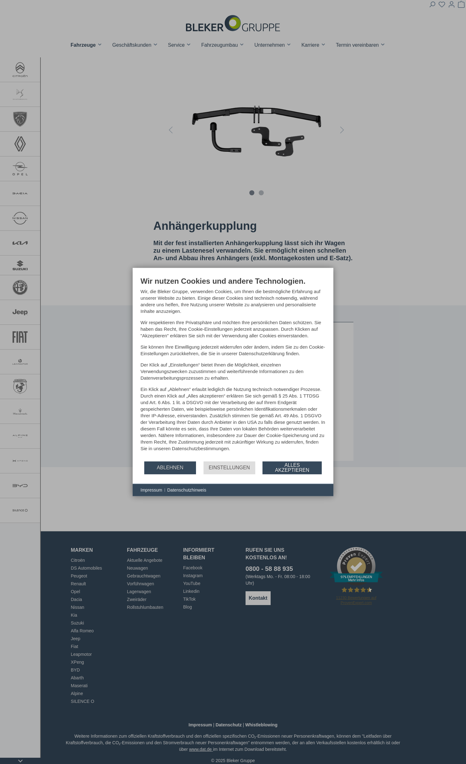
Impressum (151, 489)
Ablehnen (170, 467)
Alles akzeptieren (292, 467)
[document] (233, 368)
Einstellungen (229, 467)
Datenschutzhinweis (186, 489)
